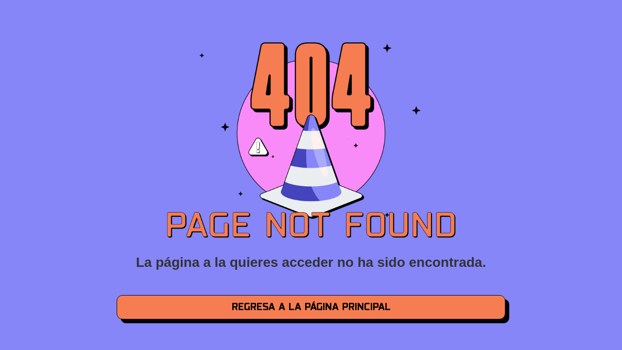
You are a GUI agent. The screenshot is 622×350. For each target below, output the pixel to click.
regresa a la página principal (311, 307)
